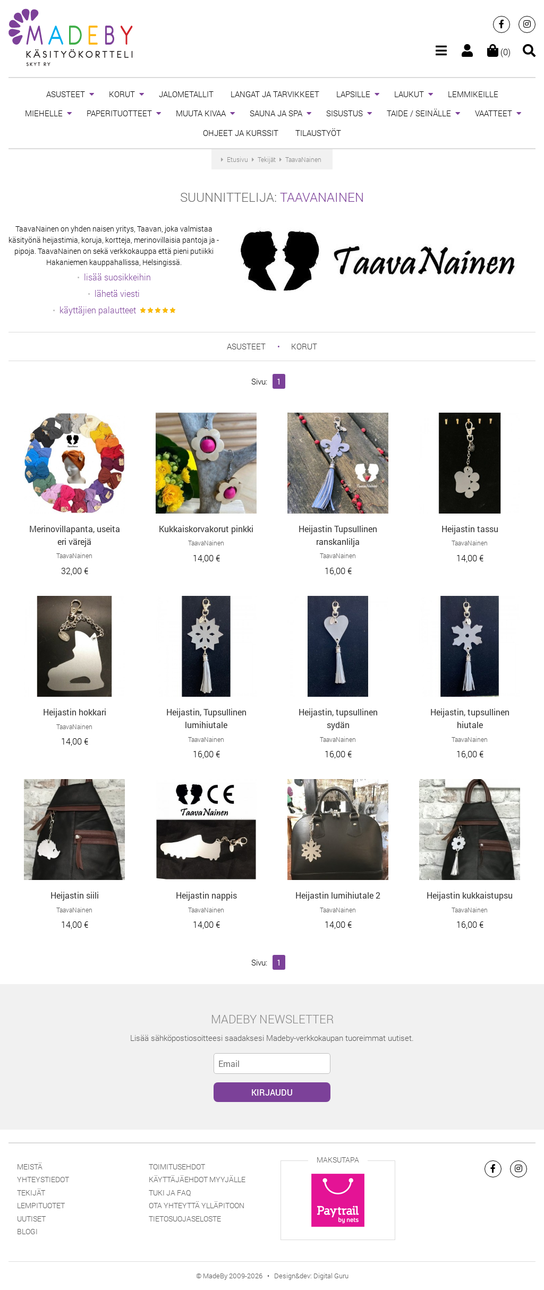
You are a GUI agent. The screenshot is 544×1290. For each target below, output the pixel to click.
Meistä (29, 1166)
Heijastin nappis (206, 895)
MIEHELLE (44, 113)
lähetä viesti (117, 293)
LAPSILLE (353, 94)
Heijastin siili (74, 895)
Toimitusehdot (177, 1166)
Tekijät (31, 1193)
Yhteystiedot (43, 1179)
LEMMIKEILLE (473, 94)
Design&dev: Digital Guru (311, 1275)
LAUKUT (409, 94)
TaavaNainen (322, 197)
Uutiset (31, 1219)
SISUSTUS (344, 113)
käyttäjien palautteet (98, 309)
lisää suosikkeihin (117, 277)
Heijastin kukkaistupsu (470, 895)
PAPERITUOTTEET (119, 113)
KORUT (122, 94)
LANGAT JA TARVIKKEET (275, 94)
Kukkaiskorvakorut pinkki (206, 528)
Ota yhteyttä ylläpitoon (196, 1205)
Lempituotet (41, 1205)
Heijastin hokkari (74, 711)
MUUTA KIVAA (201, 113)
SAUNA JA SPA (276, 113)
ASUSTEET (65, 94)
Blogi (27, 1231)
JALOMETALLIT (186, 94)
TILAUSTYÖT (318, 132)
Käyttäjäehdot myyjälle (197, 1179)
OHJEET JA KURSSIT (240, 132)
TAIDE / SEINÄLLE (419, 113)
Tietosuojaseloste (185, 1219)
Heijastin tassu (469, 528)
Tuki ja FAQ (170, 1193)
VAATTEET (493, 113)
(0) (499, 51)
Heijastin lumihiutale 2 (337, 895)
